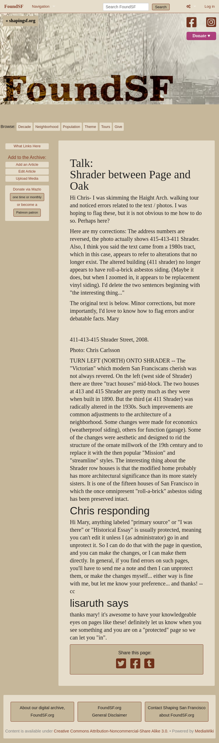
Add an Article (27, 164)
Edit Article (27, 171)
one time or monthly (27, 197)
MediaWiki (204, 731)
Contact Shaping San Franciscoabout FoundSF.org (176, 711)
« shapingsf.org (20, 20)
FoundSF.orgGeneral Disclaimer (109, 711)
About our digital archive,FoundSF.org (42, 711)
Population (71, 127)
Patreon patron (27, 212)
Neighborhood (46, 127)
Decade (24, 127)
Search (161, 7)
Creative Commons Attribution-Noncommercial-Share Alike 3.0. (111, 731)
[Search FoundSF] (126, 7)
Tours (105, 127)
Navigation (40, 6)
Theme (90, 127)
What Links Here (27, 146)
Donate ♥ (201, 35)
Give (118, 127)
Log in (210, 6)
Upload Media (27, 178)
